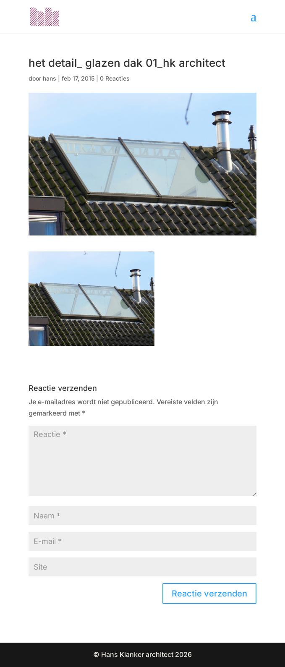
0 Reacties (115, 78)
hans (49, 78)
